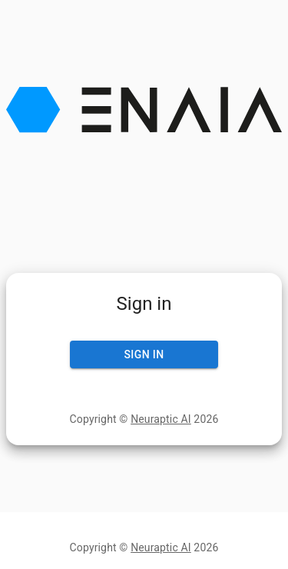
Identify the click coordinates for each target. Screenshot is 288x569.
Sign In (144, 355)
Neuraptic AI (161, 419)
